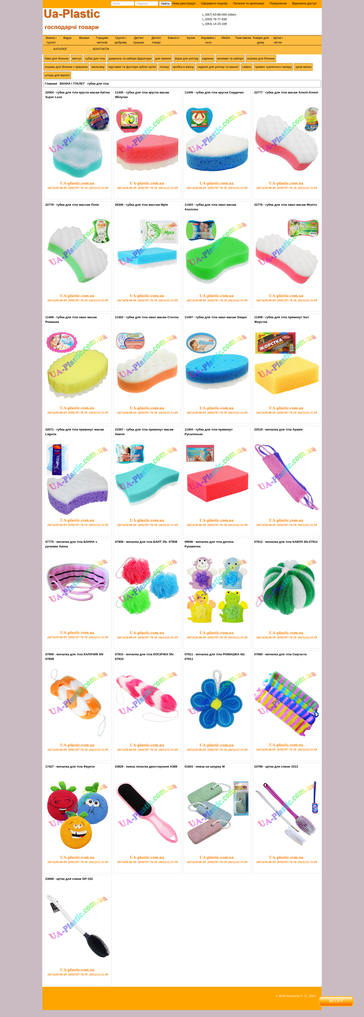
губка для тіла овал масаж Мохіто (291, 204)
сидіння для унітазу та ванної (218, 67)
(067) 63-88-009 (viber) (220, 14)
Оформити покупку (214, 3)
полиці (164, 67)
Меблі (225, 38)
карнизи (207, 58)
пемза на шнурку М (210, 766)
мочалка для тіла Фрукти (75, 766)
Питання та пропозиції (248, 3)
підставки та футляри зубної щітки (132, 67)
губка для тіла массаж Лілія (77, 204)
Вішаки (84, 38)
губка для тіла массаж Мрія (147, 204)
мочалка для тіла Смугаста (286, 654)
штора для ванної (57, 75)
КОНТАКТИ (101, 49)
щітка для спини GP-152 (74, 879)
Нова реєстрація (183, 3)
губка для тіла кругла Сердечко (220, 92)
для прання (163, 58)
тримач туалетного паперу (273, 67)
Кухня (191, 38)
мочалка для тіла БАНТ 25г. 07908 (151, 541)
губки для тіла (95, 58)
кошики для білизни (261, 58)
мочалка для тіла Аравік (284, 429)
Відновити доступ (304, 3)
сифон (246, 67)
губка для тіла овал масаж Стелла (152, 317)
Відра (67, 38)
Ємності (173, 38)
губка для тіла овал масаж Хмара (221, 317)
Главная (51, 83)
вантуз (76, 58)
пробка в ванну (183, 67)
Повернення (278, 3)
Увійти (165, 3)
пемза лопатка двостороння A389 (151, 766)
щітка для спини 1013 (281, 766)
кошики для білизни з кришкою (66, 67)
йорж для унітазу (186, 58)
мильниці (97, 67)
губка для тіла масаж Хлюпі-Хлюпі (291, 92)
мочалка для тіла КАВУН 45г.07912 (291, 541)
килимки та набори (230, 58)
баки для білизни (56, 58)
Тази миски (243, 38)
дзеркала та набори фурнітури (130, 58)
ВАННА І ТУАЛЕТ (72, 83)
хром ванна (303, 67)
